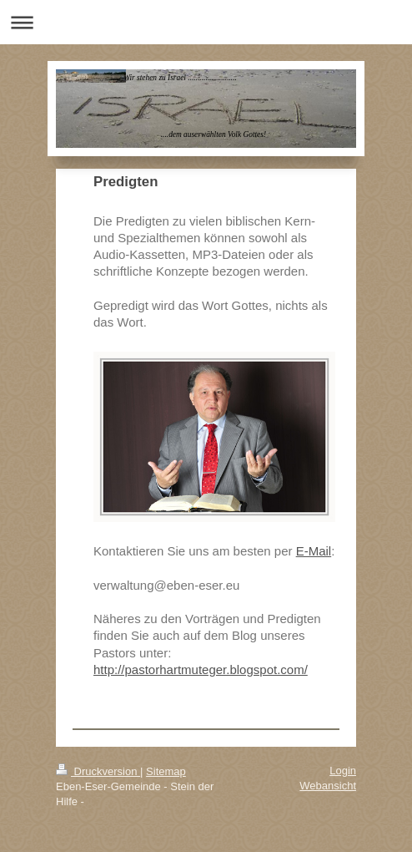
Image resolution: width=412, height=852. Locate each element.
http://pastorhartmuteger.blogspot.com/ (200, 669)
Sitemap (166, 771)
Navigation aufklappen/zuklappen (206, 22)
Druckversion (98, 771)
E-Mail (314, 551)
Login (342, 770)
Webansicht (327, 785)
